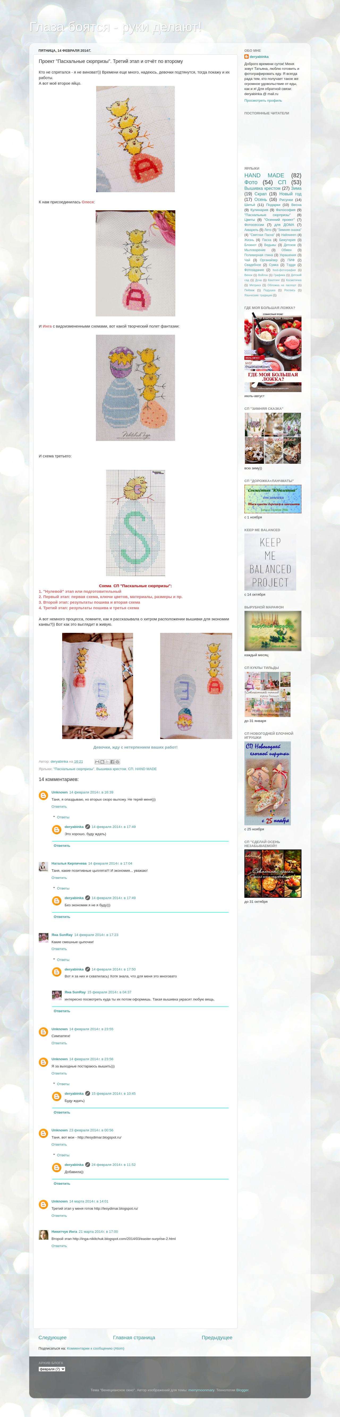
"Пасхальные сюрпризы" (73, 769)
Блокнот (250, 245)
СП (130, 769)
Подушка (269, 290)
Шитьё (249, 205)
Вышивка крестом (111, 769)
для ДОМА (284, 225)
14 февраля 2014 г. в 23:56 (91, 1059)
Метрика (255, 285)
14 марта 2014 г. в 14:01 (88, 1201)
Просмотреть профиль (263, 100)
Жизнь (249, 240)
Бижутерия (287, 240)
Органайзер (269, 260)
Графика (279, 275)
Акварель (251, 230)
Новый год (290, 193)
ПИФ (291, 260)
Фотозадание (254, 270)
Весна (296, 205)
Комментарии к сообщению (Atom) (95, 1348)
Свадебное (252, 265)
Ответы (63, 817)
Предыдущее (217, 1337)
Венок (248, 275)
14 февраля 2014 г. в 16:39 (91, 792)
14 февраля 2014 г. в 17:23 (96, 935)
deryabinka (74, 827)
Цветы (249, 220)
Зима (296, 188)
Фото (251, 182)
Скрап (260, 193)
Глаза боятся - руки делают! (115, 26)
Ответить (59, 807)
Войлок (263, 275)
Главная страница (134, 1337)
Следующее (53, 1337)
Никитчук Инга (64, 1232)
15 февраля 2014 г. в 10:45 (114, 1094)
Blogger (242, 1390)
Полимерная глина (258, 255)
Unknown (60, 792)
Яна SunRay (62, 935)
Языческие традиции (258, 295)
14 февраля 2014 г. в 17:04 (110, 863)
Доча (258, 280)
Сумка (273, 265)
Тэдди (290, 265)
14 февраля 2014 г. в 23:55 (91, 1029)
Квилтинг (274, 280)
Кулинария (259, 210)
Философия (286, 210)
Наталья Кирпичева (69, 863)
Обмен (287, 250)
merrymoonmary (201, 1390)
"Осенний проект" (279, 220)
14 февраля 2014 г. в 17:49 (114, 827)
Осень (260, 199)
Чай (247, 260)
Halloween (288, 235)
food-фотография (284, 270)
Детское (290, 245)
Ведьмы (270, 245)
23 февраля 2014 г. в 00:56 (91, 1130)
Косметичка (293, 280)
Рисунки (286, 200)
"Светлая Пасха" (262, 235)
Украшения (288, 255)
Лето (267, 230)
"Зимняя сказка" (289, 230)
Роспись (289, 290)
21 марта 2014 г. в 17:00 (98, 1232)
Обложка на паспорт (281, 285)
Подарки (273, 205)
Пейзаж (249, 290)
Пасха (266, 240)
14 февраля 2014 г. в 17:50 (114, 969)
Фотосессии (254, 225)
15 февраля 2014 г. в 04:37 (109, 992)
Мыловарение (255, 250)
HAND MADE (146, 769)
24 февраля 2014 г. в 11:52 (114, 1165)
